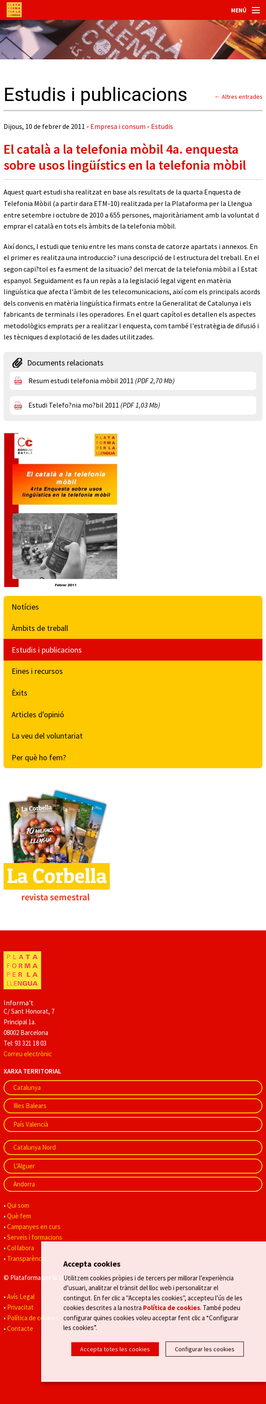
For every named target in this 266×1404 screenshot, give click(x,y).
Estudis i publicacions (47, 650)
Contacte (20, 1328)
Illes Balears (29, 1105)
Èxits (19, 693)
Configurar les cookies (205, 1349)
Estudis (162, 126)
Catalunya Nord (34, 1147)
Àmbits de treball (40, 628)
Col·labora (20, 1248)
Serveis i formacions (34, 1237)
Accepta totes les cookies (115, 1349)
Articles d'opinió (38, 714)
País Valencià (30, 1124)
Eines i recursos (37, 671)
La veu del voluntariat (47, 736)
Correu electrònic (28, 1054)
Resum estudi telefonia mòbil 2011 (101, 380)
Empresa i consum (118, 126)
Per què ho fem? (39, 757)
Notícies (25, 607)
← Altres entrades (238, 97)
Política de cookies (32, 1318)
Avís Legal (21, 1296)
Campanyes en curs (34, 1226)
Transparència (26, 1258)
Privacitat (20, 1307)
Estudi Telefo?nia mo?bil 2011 (94, 405)
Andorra (24, 1184)
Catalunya (27, 1087)
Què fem (19, 1216)
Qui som (18, 1205)
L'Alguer (24, 1166)
